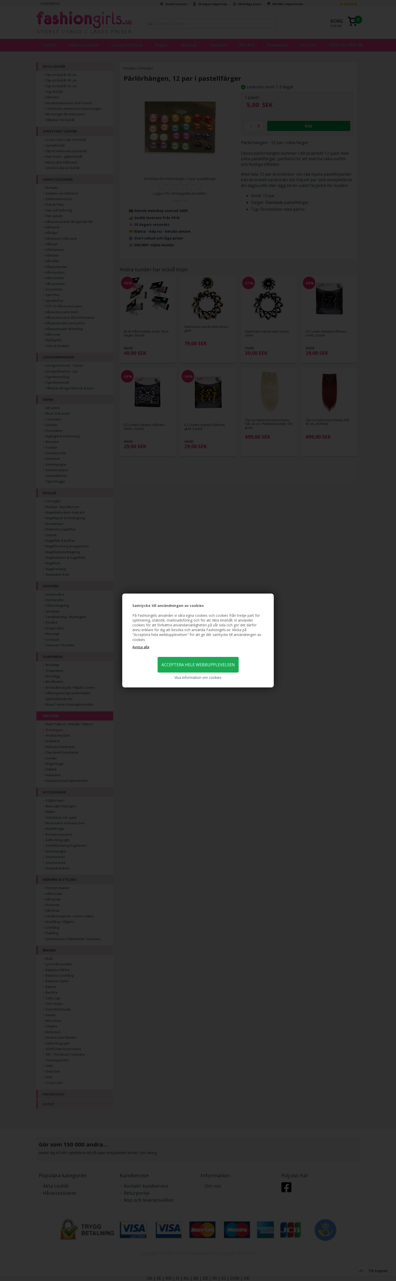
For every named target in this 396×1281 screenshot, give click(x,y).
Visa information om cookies (198, 677)
